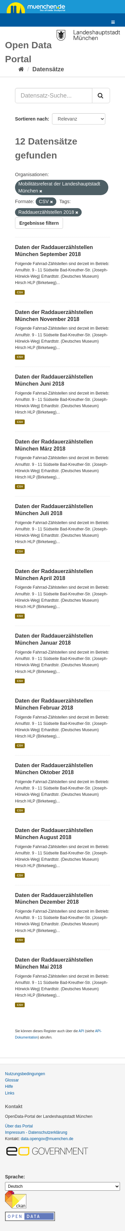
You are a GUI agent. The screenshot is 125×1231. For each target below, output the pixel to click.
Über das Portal (19, 1126)
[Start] (21, 69)
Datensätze (48, 69)
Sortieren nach (31, 119)
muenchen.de (38, 7)
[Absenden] (101, 95)
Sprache (14, 1176)
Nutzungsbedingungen (25, 1074)
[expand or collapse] (113, 22)
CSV (20, 292)
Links (9, 1093)
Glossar (12, 1080)
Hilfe (9, 1086)
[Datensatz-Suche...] (53, 95)
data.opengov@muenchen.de (47, 1138)
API (81, 1031)
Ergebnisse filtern (39, 223)
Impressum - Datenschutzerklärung (36, 1132)
